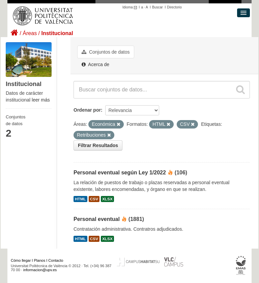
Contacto (55, 260)
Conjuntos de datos (106, 52)
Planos (40, 260)
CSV (94, 199)
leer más (41, 100)
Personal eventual (97, 219)
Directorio (174, 7)
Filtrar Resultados (98, 145)
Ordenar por (87, 110)
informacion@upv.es (40, 270)
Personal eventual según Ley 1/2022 (120, 172)
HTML (80, 199)
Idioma (130, 7)
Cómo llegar (21, 260)
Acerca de (95, 64)
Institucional (57, 33)
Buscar (157, 7)
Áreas (30, 33)
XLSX (107, 199)
